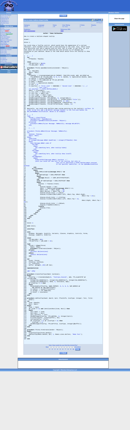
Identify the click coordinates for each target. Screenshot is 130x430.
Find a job (4, 51)
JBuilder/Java (5, 23)
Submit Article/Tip (6, 32)
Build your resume (6, 49)
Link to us (4, 61)
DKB (62, 31)
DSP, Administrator (29, 31)
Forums (7, 34)
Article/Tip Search (6, 15)
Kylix (2, 24)
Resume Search (5, 54)
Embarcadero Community (8, 69)
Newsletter (4, 43)
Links (8, 72)
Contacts (3, 58)
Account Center (5, 29)
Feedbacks (4, 59)
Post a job (4, 52)
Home (2, 28)
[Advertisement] (37, 4)
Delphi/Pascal (5, 18)
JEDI (8, 71)
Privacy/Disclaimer (6, 62)
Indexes (3, 46)
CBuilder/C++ (5, 20)
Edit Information (5, 37)
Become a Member (6, 40)
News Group (5, 17)
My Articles (4, 35)
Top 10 (3, 31)
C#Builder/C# (5, 21)
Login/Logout (5, 38)
